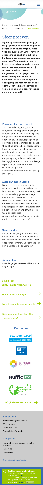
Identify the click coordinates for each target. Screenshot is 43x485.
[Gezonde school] (20, 364)
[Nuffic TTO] (20, 377)
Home (4, 25)
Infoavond (7, 448)
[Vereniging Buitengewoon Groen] (20, 390)
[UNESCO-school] (20, 351)
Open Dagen (8, 452)
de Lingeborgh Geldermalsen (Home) (23, 25)
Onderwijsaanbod (11, 427)
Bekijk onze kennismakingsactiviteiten (16, 282)
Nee (32, 482)
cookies (21, 475)
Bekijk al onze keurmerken (21, 402)
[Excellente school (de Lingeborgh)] (20, 338)
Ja (27, 482)
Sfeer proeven (33, 28)
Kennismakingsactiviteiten (15, 420)
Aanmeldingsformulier (13, 431)
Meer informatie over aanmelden (19, 304)
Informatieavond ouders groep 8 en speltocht (19, 444)
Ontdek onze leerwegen (14, 294)
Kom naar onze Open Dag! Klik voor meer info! (17, 316)
